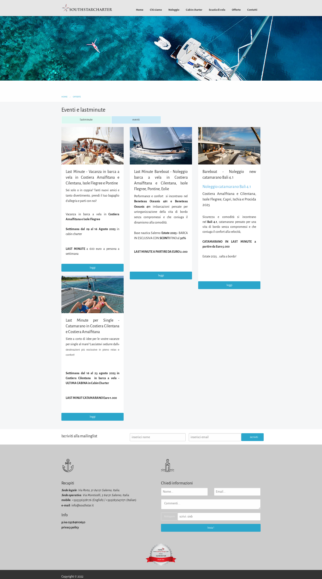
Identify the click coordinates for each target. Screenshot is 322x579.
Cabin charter (194, 9)
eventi (136, 119)
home (64, 97)
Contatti (252, 9)
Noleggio (173, 9)
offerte (77, 97)
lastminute (86, 119)
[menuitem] (140, 9)
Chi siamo (156, 9)
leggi (92, 267)
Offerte (236, 9)
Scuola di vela (217, 9)
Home (139, 9)
